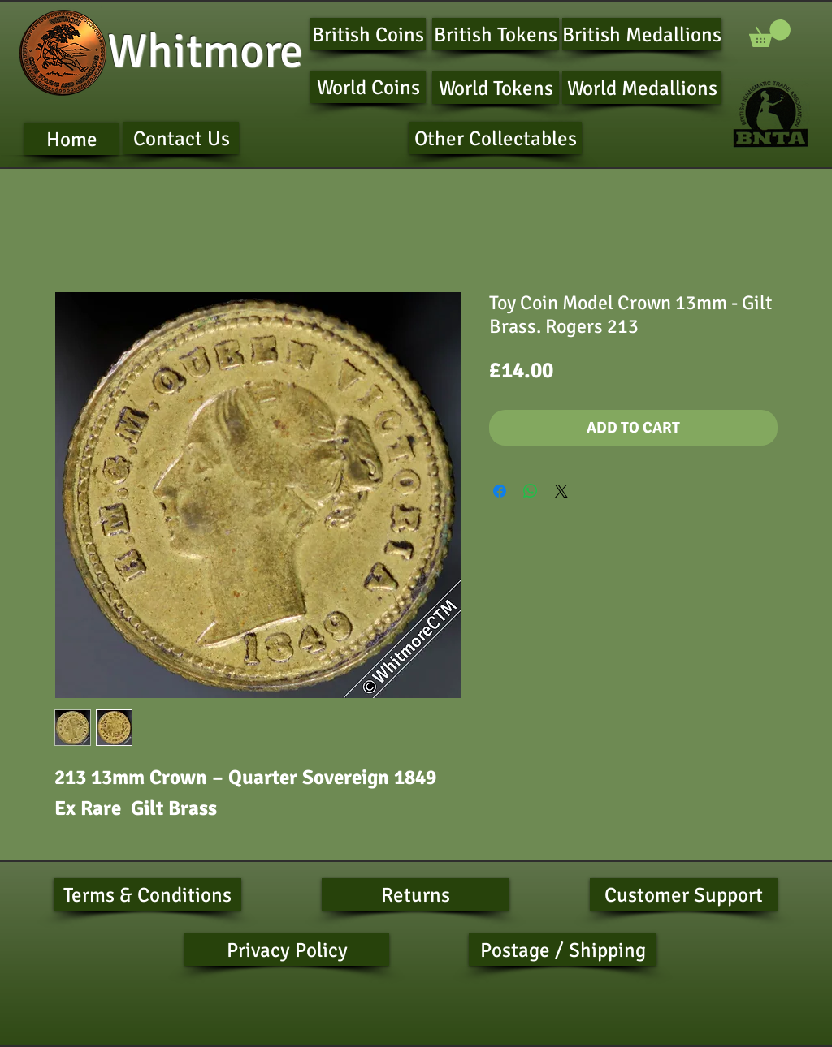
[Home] (71, 139)
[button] (770, 33)
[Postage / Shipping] (562, 949)
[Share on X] (561, 491)
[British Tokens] (495, 34)
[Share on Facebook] (499, 491)
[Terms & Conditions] (147, 894)
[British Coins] (368, 34)
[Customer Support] (684, 894)
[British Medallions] (642, 34)
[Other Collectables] (495, 138)
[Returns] (415, 894)
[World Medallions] (642, 87)
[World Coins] (368, 87)
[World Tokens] (495, 87)
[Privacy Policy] (286, 949)
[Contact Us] (181, 138)
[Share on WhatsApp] (530, 491)
